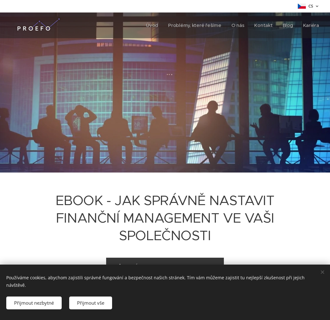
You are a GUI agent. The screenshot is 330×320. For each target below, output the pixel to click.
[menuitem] (150, 25)
